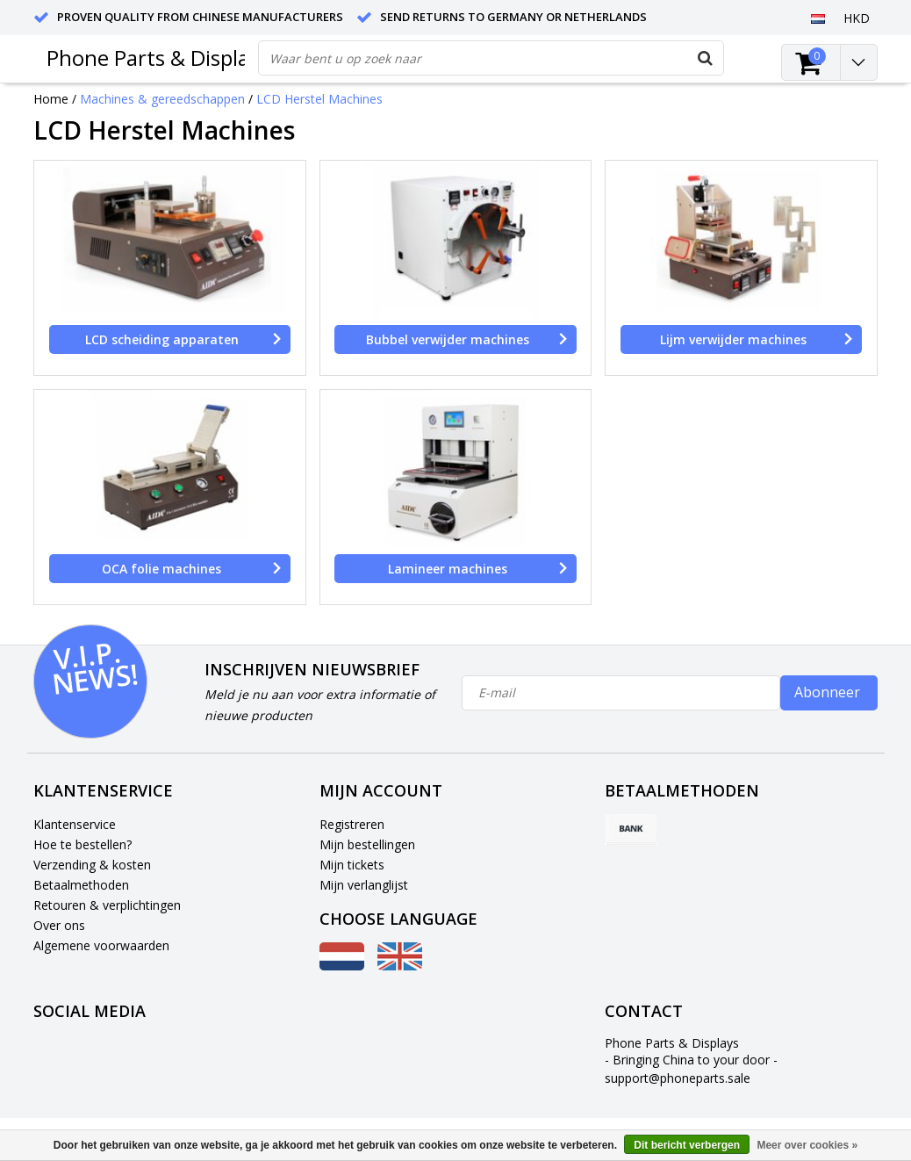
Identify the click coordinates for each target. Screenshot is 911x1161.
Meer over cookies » (807, 1145)
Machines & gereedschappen (162, 98)
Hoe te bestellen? (82, 844)
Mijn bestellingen (367, 844)
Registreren (351, 824)
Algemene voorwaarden (101, 945)
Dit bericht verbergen (687, 1145)
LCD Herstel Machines (319, 98)
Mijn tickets (351, 864)
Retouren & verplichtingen (107, 905)
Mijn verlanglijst (363, 884)
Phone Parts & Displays (158, 57)
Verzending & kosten (92, 864)
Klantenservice (74, 824)
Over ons (59, 925)
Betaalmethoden (81, 884)
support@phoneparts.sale (677, 1078)
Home (50, 98)
